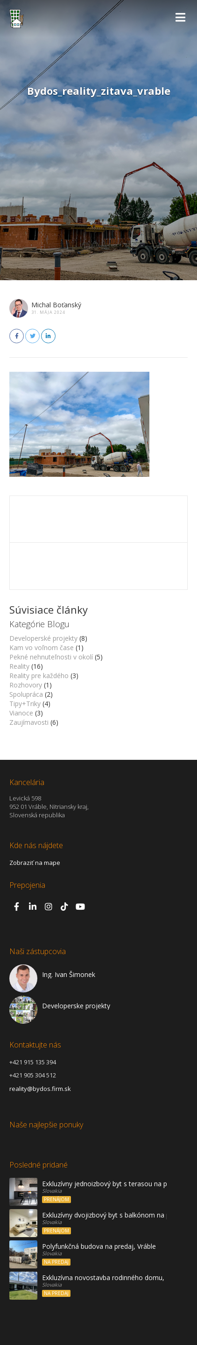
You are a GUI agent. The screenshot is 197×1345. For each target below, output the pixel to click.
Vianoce (21, 712)
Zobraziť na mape (34, 862)
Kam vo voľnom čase (41, 647)
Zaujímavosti (29, 722)
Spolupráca (26, 694)
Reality (19, 666)
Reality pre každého (39, 675)
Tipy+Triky (25, 703)
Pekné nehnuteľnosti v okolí (51, 656)
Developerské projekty (43, 638)
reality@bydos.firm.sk (40, 1088)
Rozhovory (25, 684)
